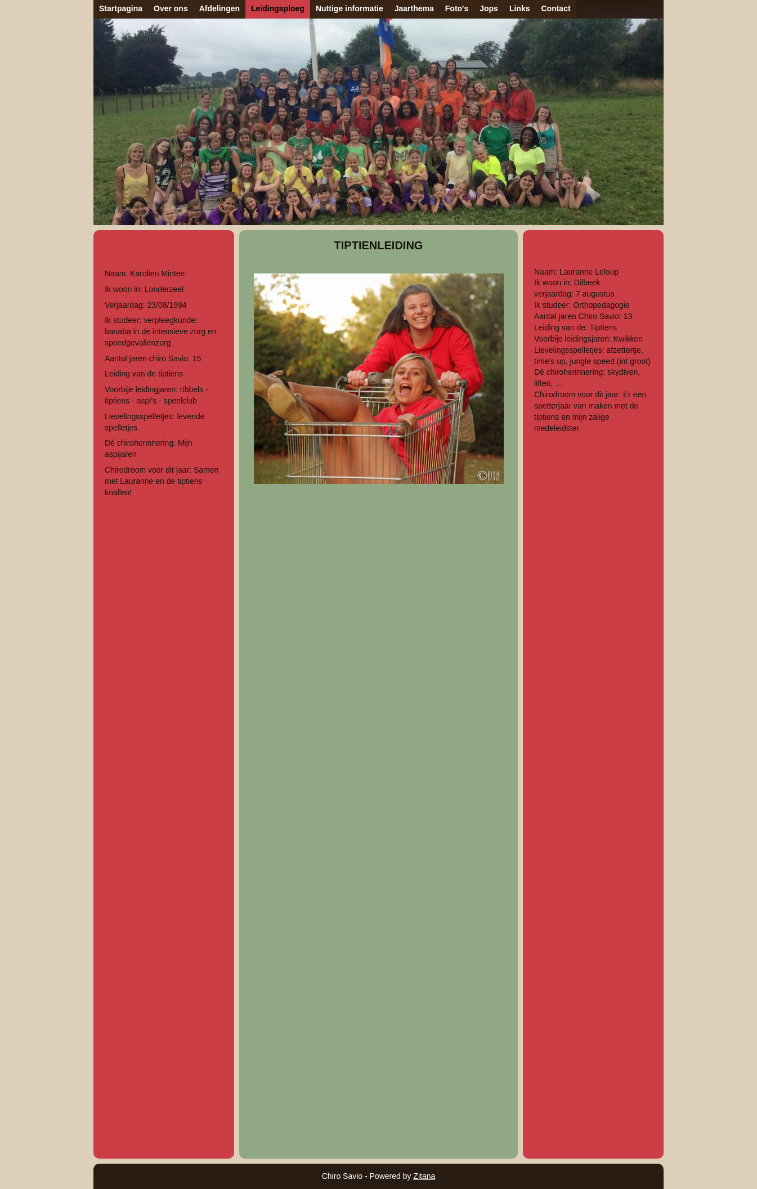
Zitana (424, 1176)
